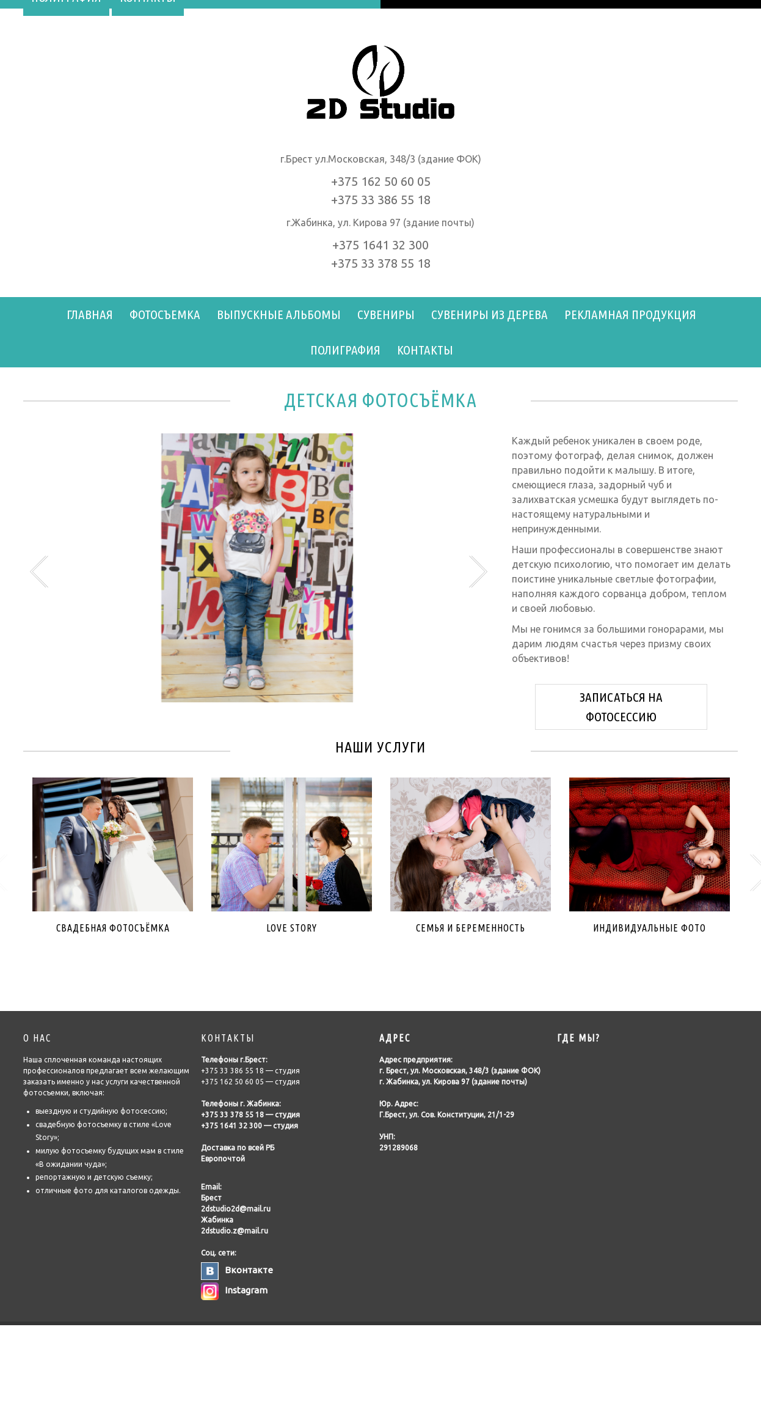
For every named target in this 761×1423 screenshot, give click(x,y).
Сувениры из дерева (489, 314)
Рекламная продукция (630, 314)
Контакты (425, 349)
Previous (40, 570)
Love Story (291, 927)
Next (476, 570)
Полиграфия (345, 349)
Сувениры (386, 314)
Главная (90, 314)
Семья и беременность (470, 927)
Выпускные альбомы (279, 314)
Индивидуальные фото (649, 927)
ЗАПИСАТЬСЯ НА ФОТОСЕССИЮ (621, 706)
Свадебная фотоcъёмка (113, 927)
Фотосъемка (164, 314)
